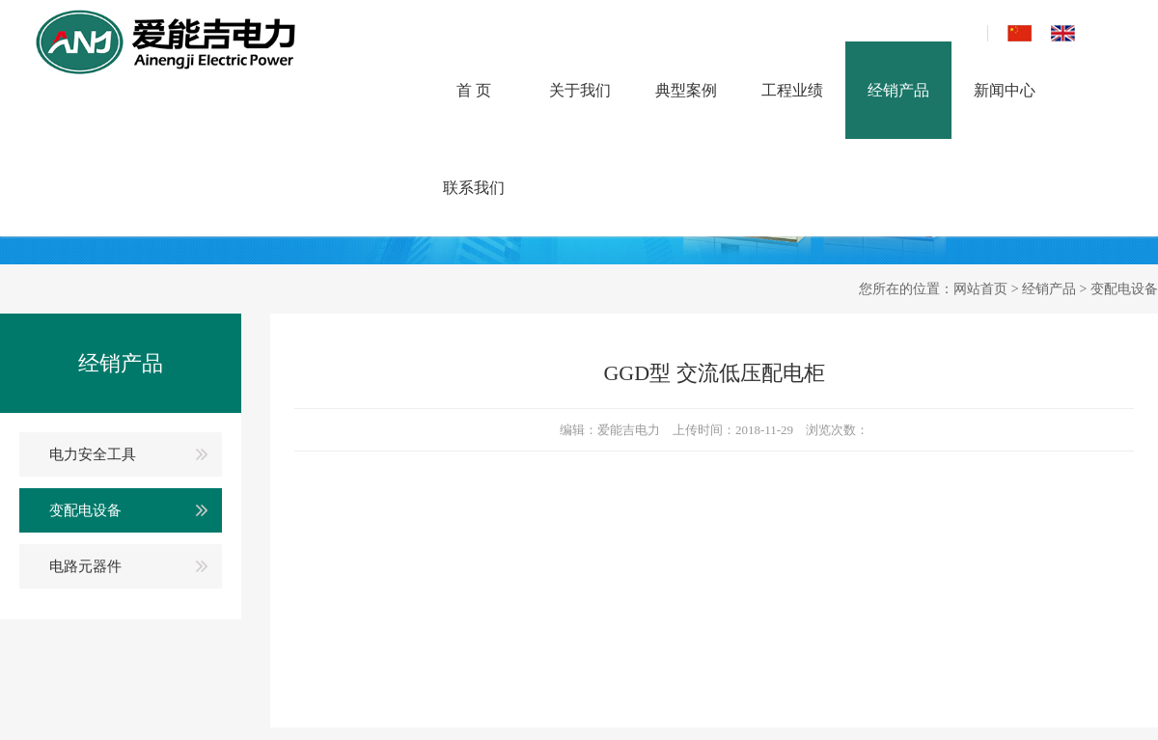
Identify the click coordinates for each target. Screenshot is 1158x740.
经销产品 (898, 90)
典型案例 (686, 90)
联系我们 (474, 187)
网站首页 (980, 289)
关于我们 (580, 90)
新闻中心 (1004, 90)
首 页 (473, 90)
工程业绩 (792, 90)
